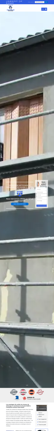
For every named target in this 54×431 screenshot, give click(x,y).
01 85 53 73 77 (12, 1)
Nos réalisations (20, 204)
